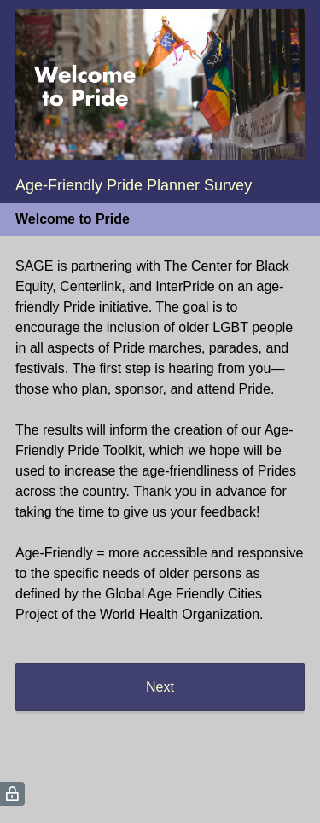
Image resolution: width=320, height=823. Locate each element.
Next (160, 687)
